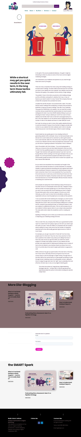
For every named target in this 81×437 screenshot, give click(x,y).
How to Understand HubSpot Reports (65, 303)
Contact (54, 10)
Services (46, 10)
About (31, 10)
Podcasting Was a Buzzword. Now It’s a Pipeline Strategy (38, 314)
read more (10, 301)
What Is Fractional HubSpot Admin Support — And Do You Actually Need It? (14, 295)
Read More (18, 22)
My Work (38, 10)
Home (26, 10)
